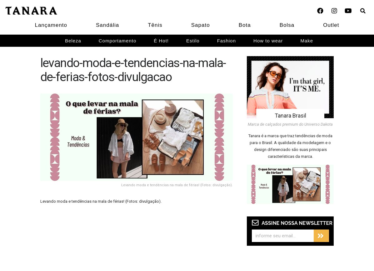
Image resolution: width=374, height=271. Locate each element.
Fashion (226, 40)
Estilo (193, 40)
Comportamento (118, 40)
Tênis (155, 25)
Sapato (200, 25)
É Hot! (161, 40)
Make (306, 40)
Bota (245, 25)
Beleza (73, 40)
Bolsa (287, 25)
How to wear (268, 40)
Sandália (107, 25)
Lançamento (51, 25)
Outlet (331, 25)
